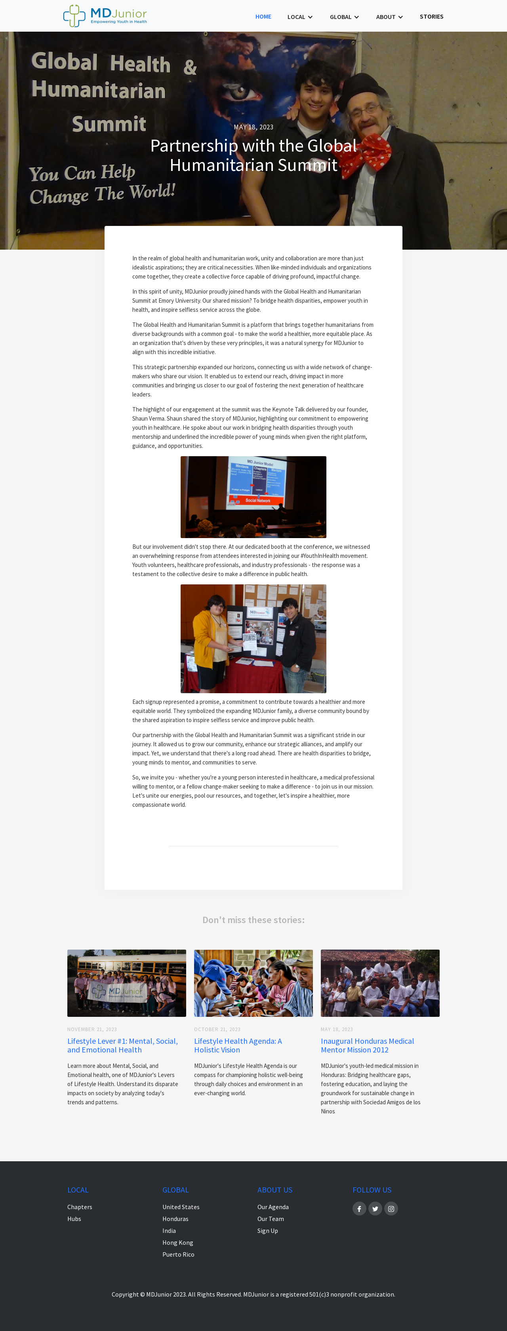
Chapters (79, 1207)
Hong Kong (177, 1242)
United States (181, 1207)
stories (432, 16)
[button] (300, 16)
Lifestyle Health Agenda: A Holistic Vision (238, 1045)
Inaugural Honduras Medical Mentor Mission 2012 (367, 1045)
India (169, 1230)
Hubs (74, 1219)
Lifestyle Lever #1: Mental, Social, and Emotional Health (122, 1045)
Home (263, 16)
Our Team (270, 1219)
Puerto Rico (178, 1254)
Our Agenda (273, 1207)
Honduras (175, 1219)
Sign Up (267, 1230)
